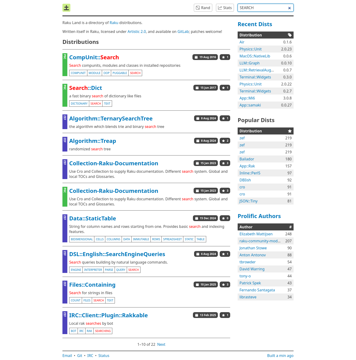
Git (79, 355)
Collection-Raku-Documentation (113, 163)
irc (81, 331)
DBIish (245, 180)
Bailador (247, 159)
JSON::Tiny (248, 201)
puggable (120, 73)
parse (109, 270)
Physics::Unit (251, 49)
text (107, 104)
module (95, 73)
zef (242, 138)
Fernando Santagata (257, 290)
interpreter (93, 270)
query (120, 270)
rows (156, 239)
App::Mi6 (247, 98)
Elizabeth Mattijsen (256, 233)
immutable (141, 239)
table (201, 239)
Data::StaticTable (92, 218)
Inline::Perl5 (250, 173)
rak (89, 331)
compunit (78, 73)
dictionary (79, 104)
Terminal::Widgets (255, 77)
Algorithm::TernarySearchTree (111, 118)
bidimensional (82, 239)
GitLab (183, 31)
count (75, 300)
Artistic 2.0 (136, 31)
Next (161, 344)
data (126, 239)
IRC (90, 355)
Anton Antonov (253, 255)
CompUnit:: (94, 57)
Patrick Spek (250, 283)
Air (242, 42)
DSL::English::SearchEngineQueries (117, 254)
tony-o (245, 276)
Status (103, 355)
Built (280, 355)
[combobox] (266, 8)
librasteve (248, 297)
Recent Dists (255, 24)
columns (113, 239)
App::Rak (247, 166)
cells (99, 239)
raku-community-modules (262, 241)
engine (76, 270)
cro (242, 187)
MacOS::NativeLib (255, 56)
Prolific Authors (259, 216)
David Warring (252, 269)
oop (106, 73)
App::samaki (250, 105)
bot (73, 331)
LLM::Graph (250, 63)
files (86, 300)
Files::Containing (92, 284)
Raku (114, 22)
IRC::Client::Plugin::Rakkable (108, 315)
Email (67, 355)
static (189, 239)
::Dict (85, 88)
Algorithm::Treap (92, 141)
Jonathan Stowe (253, 248)
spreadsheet (172, 239)
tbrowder (248, 262)
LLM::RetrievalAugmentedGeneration (272, 70)
